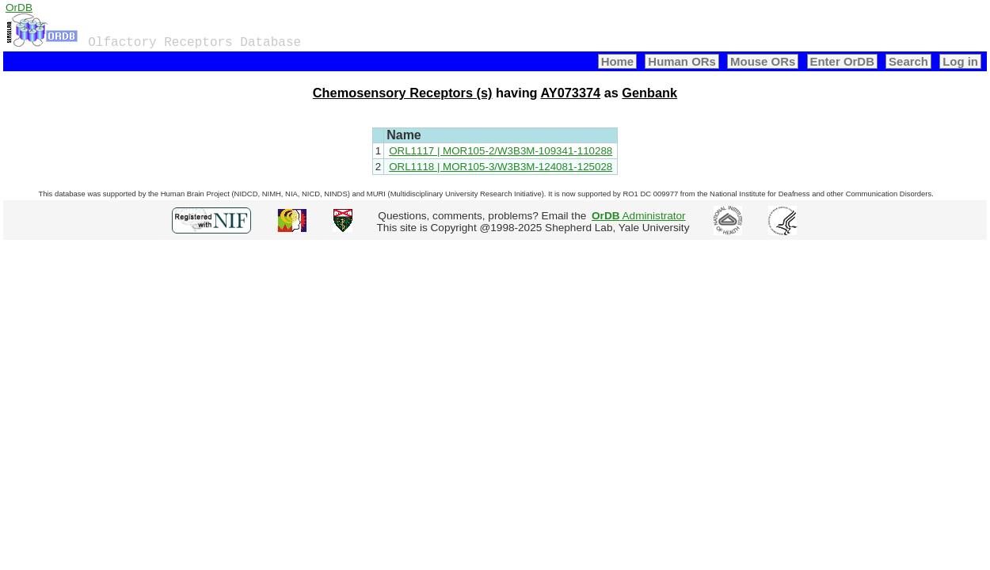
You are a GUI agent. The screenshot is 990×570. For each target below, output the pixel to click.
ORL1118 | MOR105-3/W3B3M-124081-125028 (500, 167)
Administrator (639, 216)
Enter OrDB (842, 61)
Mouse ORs (762, 61)
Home (617, 61)
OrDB (19, 7)
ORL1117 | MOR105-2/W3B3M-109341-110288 (500, 151)
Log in (960, 61)
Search (908, 61)
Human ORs (682, 61)
